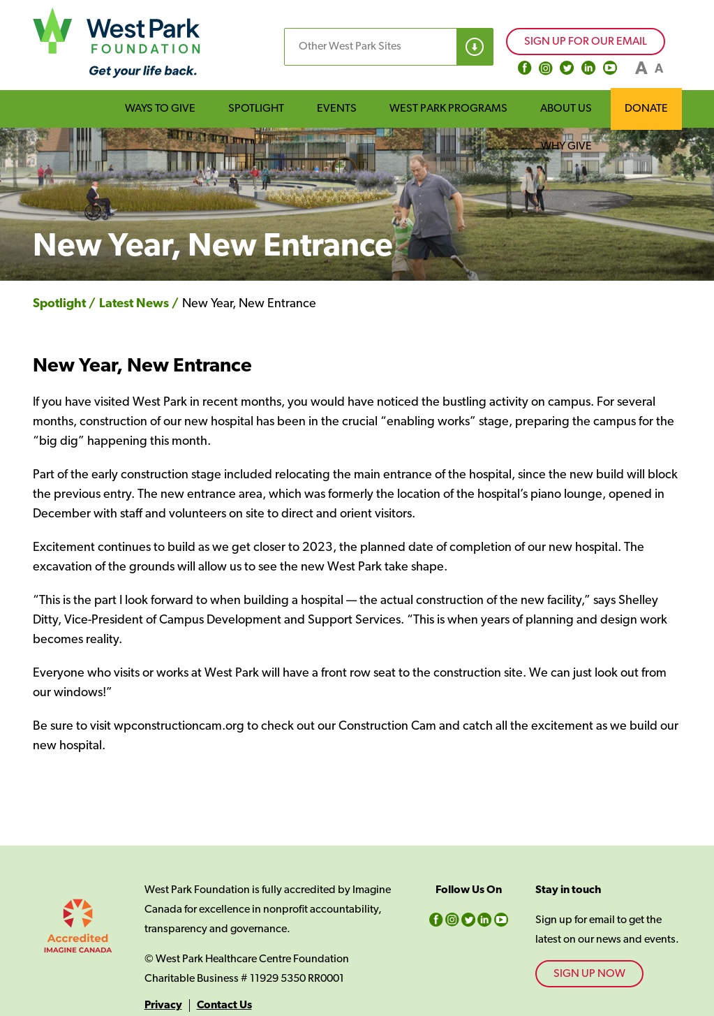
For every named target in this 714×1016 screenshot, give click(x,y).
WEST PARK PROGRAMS (448, 109)
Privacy (163, 1005)
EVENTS (337, 109)
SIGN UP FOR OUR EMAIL (585, 41)
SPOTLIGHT (256, 109)
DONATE (646, 109)
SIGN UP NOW (589, 974)
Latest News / (139, 304)
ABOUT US (566, 109)
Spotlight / (64, 304)
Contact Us (224, 1005)
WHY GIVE (566, 146)
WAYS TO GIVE (160, 109)
